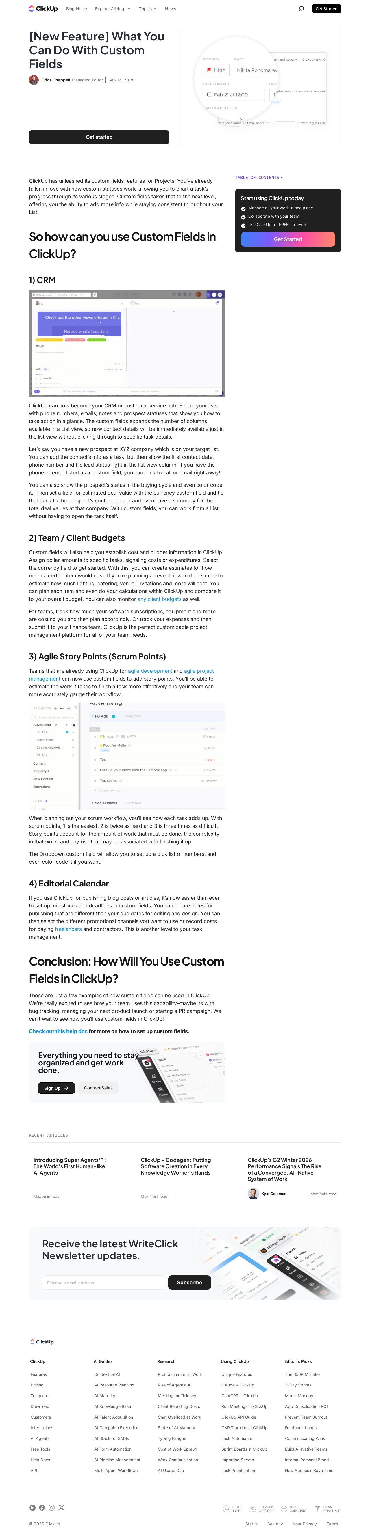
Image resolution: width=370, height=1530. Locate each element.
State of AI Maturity (176, 1427)
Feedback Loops (301, 1427)
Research (166, 1361)
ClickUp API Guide (238, 1417)
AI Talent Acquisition (113, 1417)
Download (40, 1406)
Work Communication (178, 1459)
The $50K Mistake (302, 1374)
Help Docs (40, 1459)
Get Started (327, 8)
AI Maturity (104, 1395)
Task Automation (237, 1438)
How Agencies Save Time (309, 1470)
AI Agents (40, 1438)
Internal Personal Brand (307, 1459)
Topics (148, 8)
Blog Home (76, 8)
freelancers (68, 929)
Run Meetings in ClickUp (244, 1406)
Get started (99, 137)
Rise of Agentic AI (175, 1384)
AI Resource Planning (114, 1384)
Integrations (42, 1427)
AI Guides (103, 1361)
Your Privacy (305, 1523)
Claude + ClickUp (237, 1384)
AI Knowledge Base (112, 1406)
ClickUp (37, 1361)
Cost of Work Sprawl (177, 1449)
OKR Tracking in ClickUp (244, 1427)
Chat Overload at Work (179, 1417)
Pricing (37, 1384)
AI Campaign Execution (116, 1427)
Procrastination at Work (180, 1374)
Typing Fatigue (172, 1438)
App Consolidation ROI (306, 1406)
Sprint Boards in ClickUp (244, 1449)
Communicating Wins (305, 1438)
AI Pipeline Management (117, 1459)
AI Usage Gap (171, 1470)
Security (275, 1523)
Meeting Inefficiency (177, 1395)
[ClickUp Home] (41, 1343)
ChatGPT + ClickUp (239, 1395)
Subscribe (189, 1282)
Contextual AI (107, 1374)
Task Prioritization (238, 1470)
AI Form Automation (113, 1449)
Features (39, 1374)
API (34, 1470)
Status (251, 1523)
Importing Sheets (237, 1459)
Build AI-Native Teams (306, 1449)
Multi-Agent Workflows (116, 1470)
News (170, 8)
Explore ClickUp (113, 8)
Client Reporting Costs (179, 1406)
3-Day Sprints (298, 1384)
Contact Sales (98, 1088)
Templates (40, 1395)
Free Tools (40, 1449)
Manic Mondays (300, 1395)
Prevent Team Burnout (306, 1417)
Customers (41, 1417)
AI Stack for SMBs (111, 1438)
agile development (150, 671)
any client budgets (160, 599)
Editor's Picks (298, 1361)
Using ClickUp (235, 1361)
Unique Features (236, 1374)
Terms (332, 1523)
